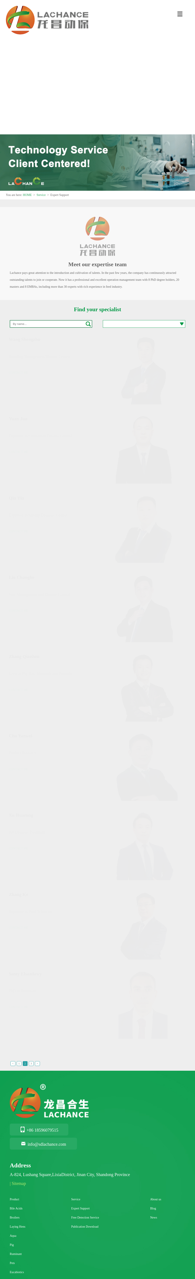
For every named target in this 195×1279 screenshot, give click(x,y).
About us (155, 1199)
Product (14, 1199)
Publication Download (84, 1226)
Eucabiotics (17, 1272)
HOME (27, 195)
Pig (12, 1244)
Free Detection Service (85, 1217)
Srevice (41, 195)
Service (75, 1199)
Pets (12, 1263)
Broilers (15, 1217)
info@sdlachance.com (43, 1144)
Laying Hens (17, 1226)
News (153, 1217)
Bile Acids (16, 1208)
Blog (153, 1208)
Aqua (13, 1235)
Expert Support (80, 1208)
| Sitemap (18, 1183)
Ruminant (16, 1254)
